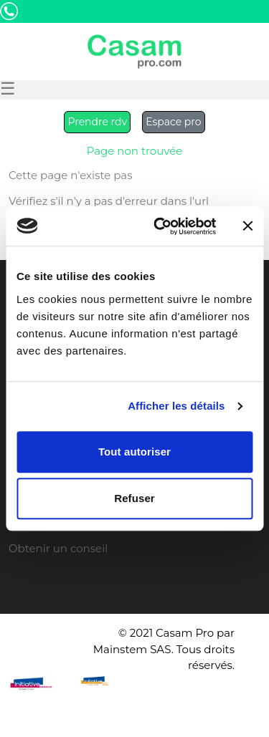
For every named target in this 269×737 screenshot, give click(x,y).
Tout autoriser (134, 451)
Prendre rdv (97, 121)
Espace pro (173, 121)
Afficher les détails (176, 406)
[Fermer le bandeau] (247, 226)
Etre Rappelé (189, 27)
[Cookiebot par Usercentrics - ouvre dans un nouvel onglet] (160, 226)
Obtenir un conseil (58, 548)
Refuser (134, 498)
